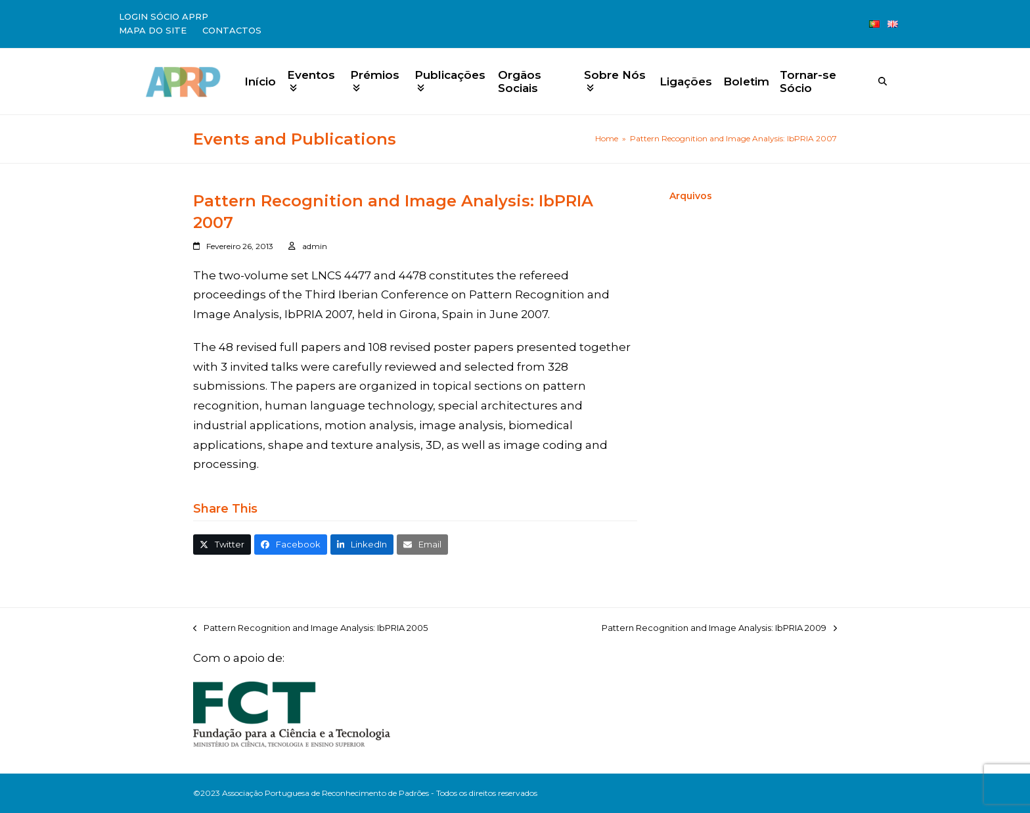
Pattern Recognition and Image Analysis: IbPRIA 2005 (310, 628)
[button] (222, 544)
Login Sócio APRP (163, 16)
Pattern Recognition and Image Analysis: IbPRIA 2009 (719, 628)
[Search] (882, 81)
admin (314, 246)
